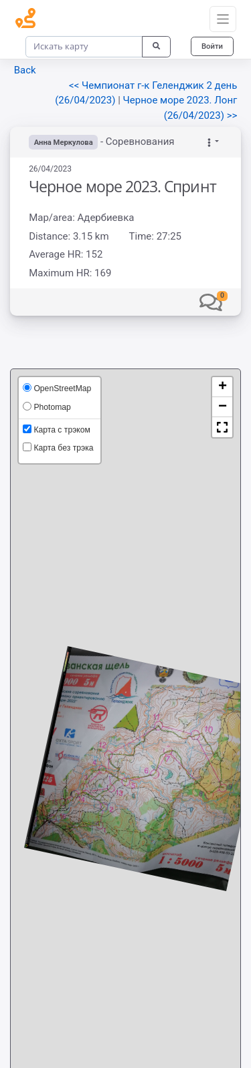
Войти (212, 46)
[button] (210, 302)
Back (25, 70)
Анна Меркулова (63, 142)
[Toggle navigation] (223, 19)
